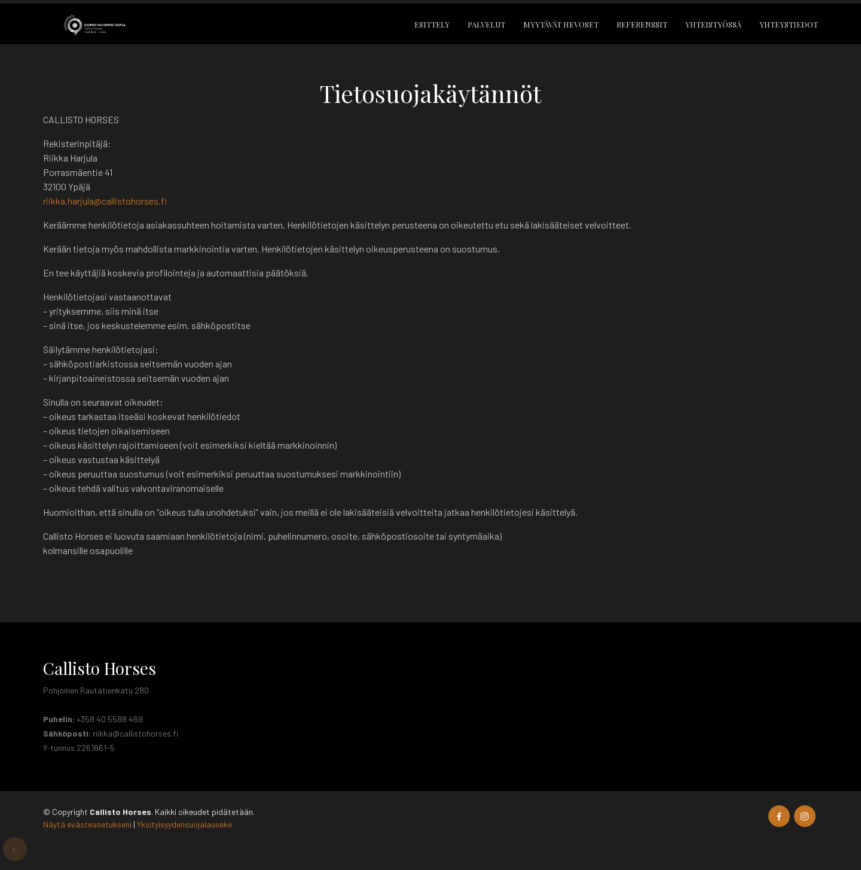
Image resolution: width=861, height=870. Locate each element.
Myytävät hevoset (561, 32)
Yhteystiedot (788, 32)
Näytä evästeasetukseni (87, 824)
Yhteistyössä (713, 32)
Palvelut (486, 32)
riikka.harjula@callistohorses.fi (105, 200)
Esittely (432, 32)
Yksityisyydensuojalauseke (184, 824)
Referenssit (641, 32)
